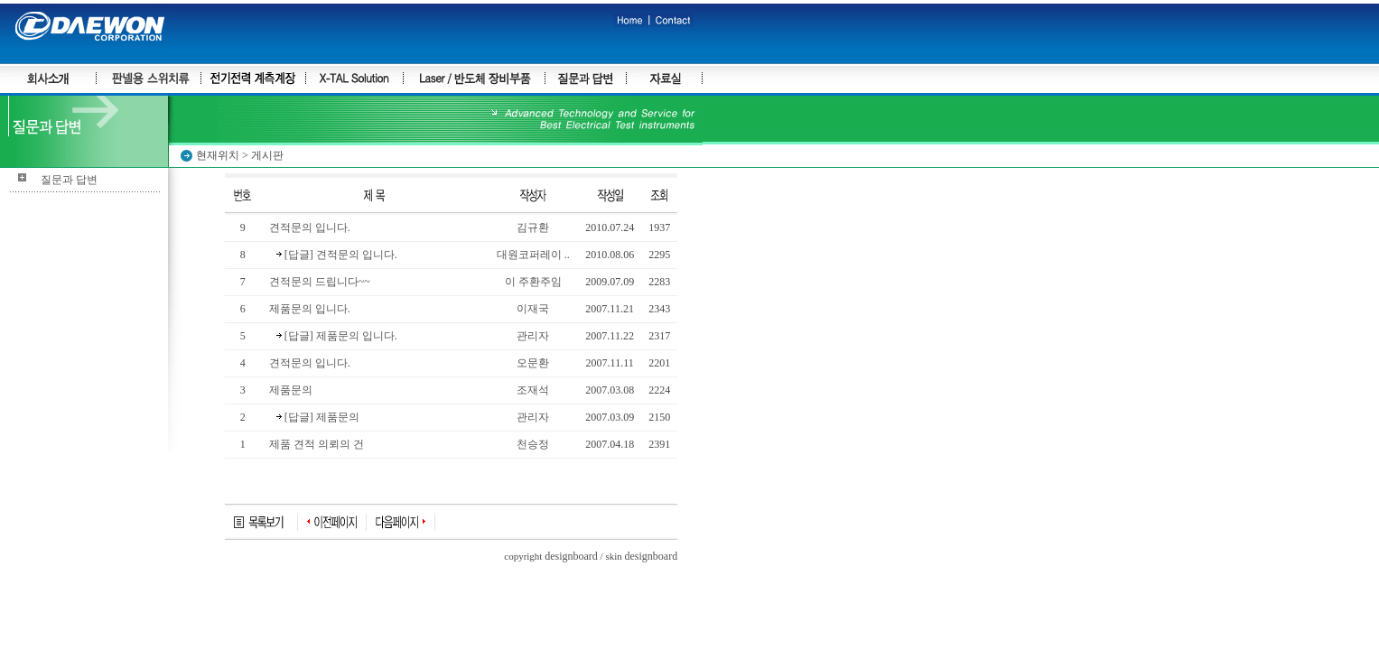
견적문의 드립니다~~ (319, 281)
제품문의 (290, 390)
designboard (571, 556)
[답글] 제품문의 (317, 417)
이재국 (533, 308)
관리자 (533, 336)
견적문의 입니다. (309, 227)
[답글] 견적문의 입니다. (336, 254)
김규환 (533, 227)
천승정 (533, 444)
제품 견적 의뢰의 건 (316, 444)
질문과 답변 (69, 179)
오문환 (533, 363)
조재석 (533, 390)
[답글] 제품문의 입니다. (336, 336)
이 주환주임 (533, 281)
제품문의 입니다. (309, 308)
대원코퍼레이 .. (533, 254)
